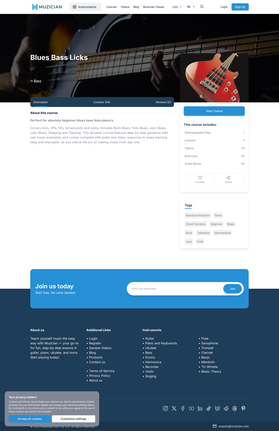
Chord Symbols (196, 224)
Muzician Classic (153, 6)
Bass (37, 81)
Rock (189, 232)
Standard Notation (198, 215)
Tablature (203, 232)
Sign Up (240, 6)
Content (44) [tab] (102, 102)
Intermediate (222, 232)
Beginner (216, 224)
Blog (136, 6)
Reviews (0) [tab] (163, 102)
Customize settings (73, 418)
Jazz (189, 241)
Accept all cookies (30, 418)
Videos (125, 6)
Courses (111, 6)
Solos (218, 215)
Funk (200, 241)
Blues (231, 224)
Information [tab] (40, 102)
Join (232, 288)
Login (224, 6)
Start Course (214, 111)
